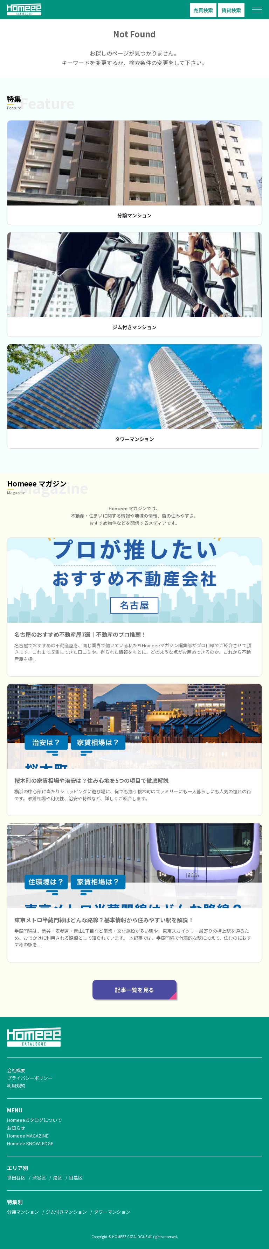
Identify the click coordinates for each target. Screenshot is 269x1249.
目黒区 (76, 1177)
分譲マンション (134, 215)
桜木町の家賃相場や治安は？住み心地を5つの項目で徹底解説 (91, 780)
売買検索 (203, 10)
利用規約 (16, 1085)
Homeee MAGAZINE (27, 1135)
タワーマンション (134, 438)
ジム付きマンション (134, 327)
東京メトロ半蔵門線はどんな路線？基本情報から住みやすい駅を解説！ (104, 920)
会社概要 (16, 1070)
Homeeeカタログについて (34, 1120)
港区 (57, 1177)
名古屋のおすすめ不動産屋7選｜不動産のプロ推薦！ (80, 634)
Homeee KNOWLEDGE (30, 1143)
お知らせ (16, 1128)
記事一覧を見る (134, 990)
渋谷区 (39, 1177)
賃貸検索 (231, 10)
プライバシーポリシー (30, 1078)
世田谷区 (16, 1177)
